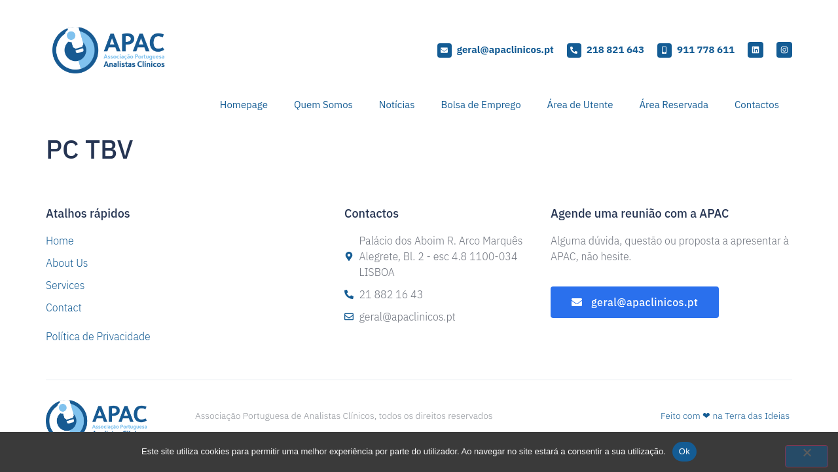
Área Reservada (673, 104)
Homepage (244, 104)
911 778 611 (706, 49)
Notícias (397, 104)
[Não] (806, 456)
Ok (684, 451)
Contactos (757, 104)
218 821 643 (615, 49)
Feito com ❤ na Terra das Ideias (725, 416)
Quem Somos (323, 104)
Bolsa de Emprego (480, 104)
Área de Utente (580, 104)
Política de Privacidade (98, 336)
